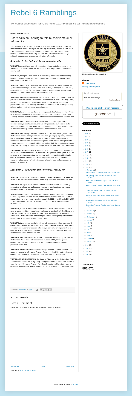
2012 (87, 167)
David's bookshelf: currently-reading (102, 108)
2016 (87, 155)
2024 (87, 137)
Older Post (70, 367)
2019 (87, 146)
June (88, 226)
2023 (87, 140)
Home (43, 367)
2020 (87, 143)
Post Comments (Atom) (28, 370)
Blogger (75, 384)
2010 (87, 248)
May (88, 229)
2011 (87, 245)
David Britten (90, 83)
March (89, 235)
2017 (87, 152)
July (88, 223)
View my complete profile (91, 87)
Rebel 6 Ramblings (43, 12)
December (90, 170)
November (90, 211)
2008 (87, 254)
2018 (87, 149)
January (90, 241)
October (90, 214)
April (88, 232)
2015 (87, 158)
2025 (87, 134)
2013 (87, 164)
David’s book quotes (91, 93)
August (89, 220)
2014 (87, 161)
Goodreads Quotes (114, 100)
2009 (87, 251)
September (91, 217)
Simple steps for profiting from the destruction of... (103, 173)
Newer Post (15, 367)
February (90, 238)
